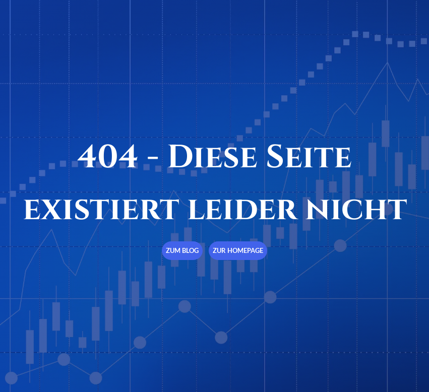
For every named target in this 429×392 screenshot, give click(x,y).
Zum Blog (182, 250)
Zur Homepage (238, 250)
